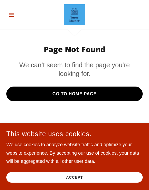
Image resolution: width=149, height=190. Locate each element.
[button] (16, 15)
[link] (74, 14)
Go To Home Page (74, 94)
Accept (74, 177)
